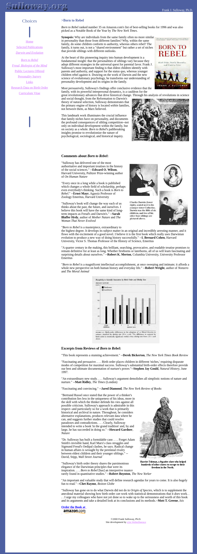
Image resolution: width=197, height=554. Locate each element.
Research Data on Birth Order (29, 87)
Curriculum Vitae (29, 93)
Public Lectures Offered (29, 71)
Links (29, 82)
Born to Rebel (29, 60)
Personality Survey (29, 76)
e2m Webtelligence (136, 522)
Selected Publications (29, 47)
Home (29, 41)
